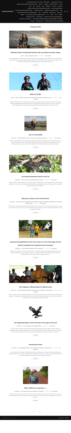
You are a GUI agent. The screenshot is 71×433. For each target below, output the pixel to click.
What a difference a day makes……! (35, 400)
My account (21, 14)
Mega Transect (59, 12)
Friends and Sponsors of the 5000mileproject (33, 12)
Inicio (46, 12)
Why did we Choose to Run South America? (35, 201)
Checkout (38, 6)
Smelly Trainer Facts (30, 16)
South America (39, 16)
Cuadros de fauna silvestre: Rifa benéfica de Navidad (39, 8)
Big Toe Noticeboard (26, 205)
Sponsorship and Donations (42, 100)
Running (35, 59)
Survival (49, 100)
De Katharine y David (42, 10)
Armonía (23, 255)
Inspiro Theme (61, 430)
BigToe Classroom (58, 4)
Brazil (30, 6)
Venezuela (32, 20)
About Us (45, 4)
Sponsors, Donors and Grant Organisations (53, 16)
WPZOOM (67, 430)
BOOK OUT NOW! (35, 97)
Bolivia (25, 6)
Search (56, 14)
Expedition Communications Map (55, 10)
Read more (36, 68)
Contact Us (60, 6)
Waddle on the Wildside (44, 205)
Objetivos (28, 14)
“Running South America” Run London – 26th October (38, 2)
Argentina (51, 4)
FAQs (21, 12)
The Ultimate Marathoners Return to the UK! (35, 179)
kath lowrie (14, 141)
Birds (26, 59)
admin (22, 59)
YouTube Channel (28, 206)
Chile (43, 6)
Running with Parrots (35, 357)
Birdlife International (22, 141)
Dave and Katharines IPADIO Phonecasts (27, 10)
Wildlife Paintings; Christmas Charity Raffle (54, 20)
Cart (34, 6)
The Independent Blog (36, 339)
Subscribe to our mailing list (25, 18)
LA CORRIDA (51, 12)
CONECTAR (48, 6)
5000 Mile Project (9, 11)
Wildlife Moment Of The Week (36, 183)
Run (53, 14)
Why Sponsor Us (39, 20)
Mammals (26, 100)
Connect (54, 6)
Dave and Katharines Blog (56, 8)
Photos (30, 100)
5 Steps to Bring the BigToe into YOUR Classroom (31, 4)
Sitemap (23, 16)
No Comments (48, 59)
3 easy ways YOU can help (56, 2)
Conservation (31, 59)
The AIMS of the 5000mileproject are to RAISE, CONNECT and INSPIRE (47, 18)
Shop (61, 14)
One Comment (52, 339)
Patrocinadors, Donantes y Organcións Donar (40, 14)
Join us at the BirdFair (35, 137)
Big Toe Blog (19, 205)
